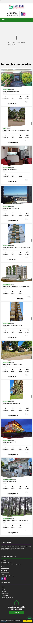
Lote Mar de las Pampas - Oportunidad (15, 520)
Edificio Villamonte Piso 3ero (12, 325)
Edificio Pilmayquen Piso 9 (11, 403)
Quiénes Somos (5, 593)
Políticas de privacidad (7, 597)
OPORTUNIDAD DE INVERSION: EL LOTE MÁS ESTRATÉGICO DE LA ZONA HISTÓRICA (16, 286)
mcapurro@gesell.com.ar (7, 576)
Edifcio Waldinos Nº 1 (10, 169)
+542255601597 (13, 15)
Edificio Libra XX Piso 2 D (11, 208)
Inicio (3, 587)
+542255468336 (13, 13)
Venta (3, 589)
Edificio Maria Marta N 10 (11, 91)
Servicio (4, 591)
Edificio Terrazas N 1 (9, 442)
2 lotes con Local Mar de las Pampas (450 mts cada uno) (16, 130)
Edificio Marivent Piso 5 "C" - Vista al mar (16, 247)
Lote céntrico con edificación (12, 364)
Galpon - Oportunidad (10, 481)
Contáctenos (5, 595)
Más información (3, 621)
